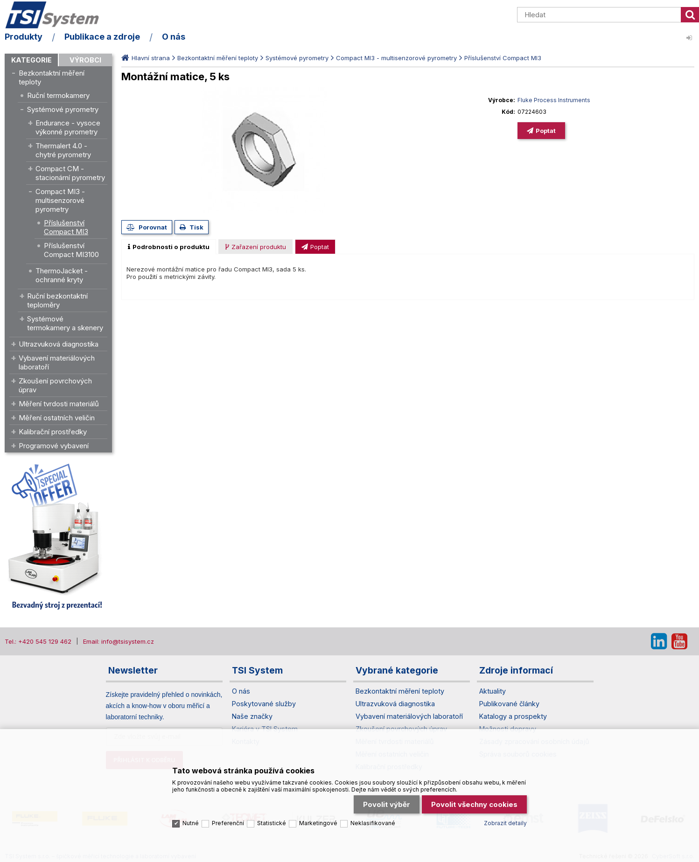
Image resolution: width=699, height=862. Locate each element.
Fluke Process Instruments (553, 100)
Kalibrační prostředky (53, 431)
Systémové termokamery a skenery (65, 323)
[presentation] (169, 247)
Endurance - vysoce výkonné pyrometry (67, 127)
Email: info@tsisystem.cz (118, 641)
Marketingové (318, 817)
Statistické (271, 817)
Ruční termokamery (58, 95)
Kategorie (31, 60)
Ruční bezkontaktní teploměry (57, 300)
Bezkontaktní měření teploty (51, 77)
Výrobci (85, 60)
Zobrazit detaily (505, 817)
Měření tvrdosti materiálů (59, 403)
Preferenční (228, 817)
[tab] (168, 246)
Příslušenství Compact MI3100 (71, 250)
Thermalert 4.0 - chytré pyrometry (63, 150)
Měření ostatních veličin (57, 417)
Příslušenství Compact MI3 (66, 227)
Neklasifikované (372, 817)
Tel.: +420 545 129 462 (38, 641)
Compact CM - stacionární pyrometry (70, 173)
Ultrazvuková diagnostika (58, 344)
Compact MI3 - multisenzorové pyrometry (60, 200)
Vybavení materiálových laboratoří (57, 362)
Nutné (190, 817)
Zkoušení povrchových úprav (55, 385)
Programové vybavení (54, 445)
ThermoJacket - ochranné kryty (61, 275)
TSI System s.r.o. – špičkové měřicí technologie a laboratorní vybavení (58, 15)
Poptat (546, 130)
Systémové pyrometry (62, 109)
